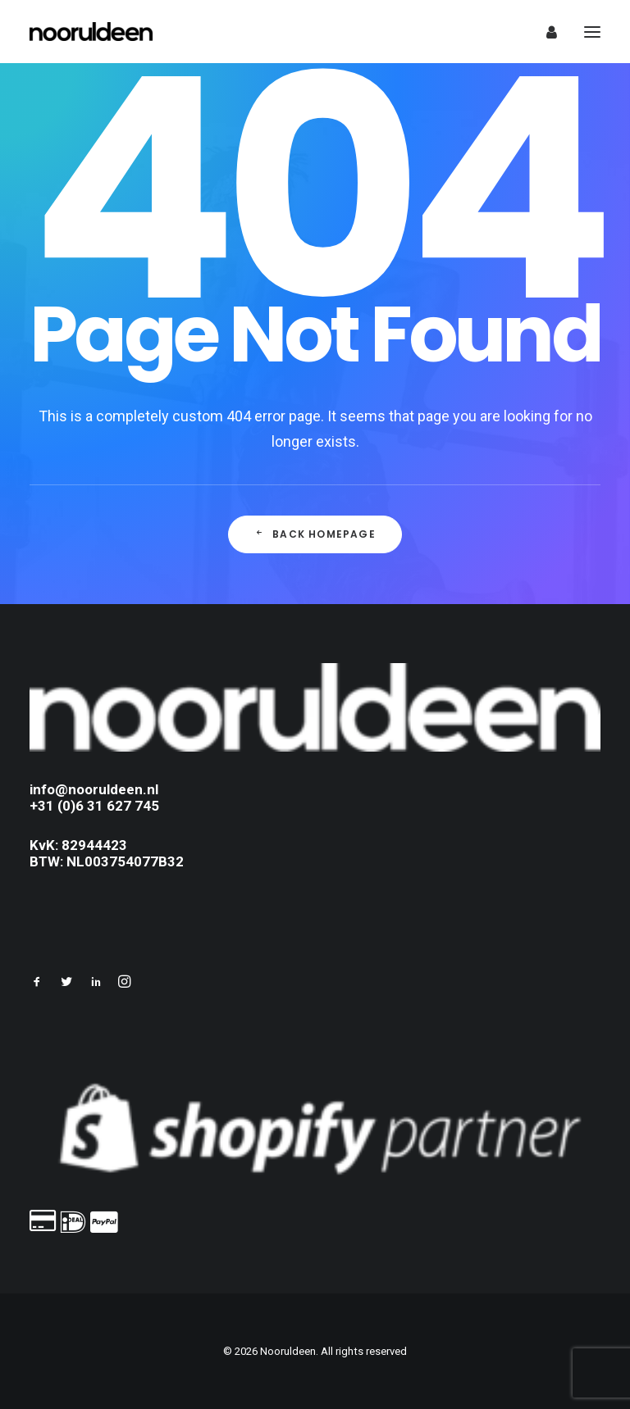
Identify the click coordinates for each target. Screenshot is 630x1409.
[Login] (544, 32)
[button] (37, 983)
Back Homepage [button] (315, 534)
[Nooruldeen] (91, 31)
